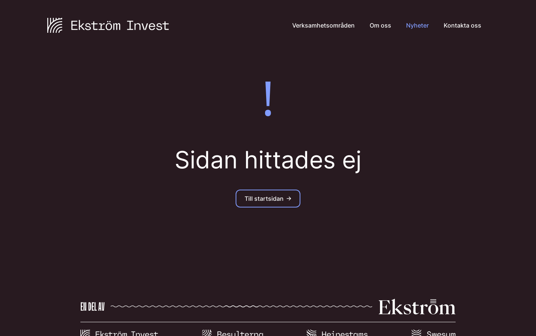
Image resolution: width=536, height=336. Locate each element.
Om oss (380, 25)
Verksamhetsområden (323, 25)
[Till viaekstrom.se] (268, 310)
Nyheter (417, 25)
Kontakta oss (462, 25)
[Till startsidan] (108, 25)
